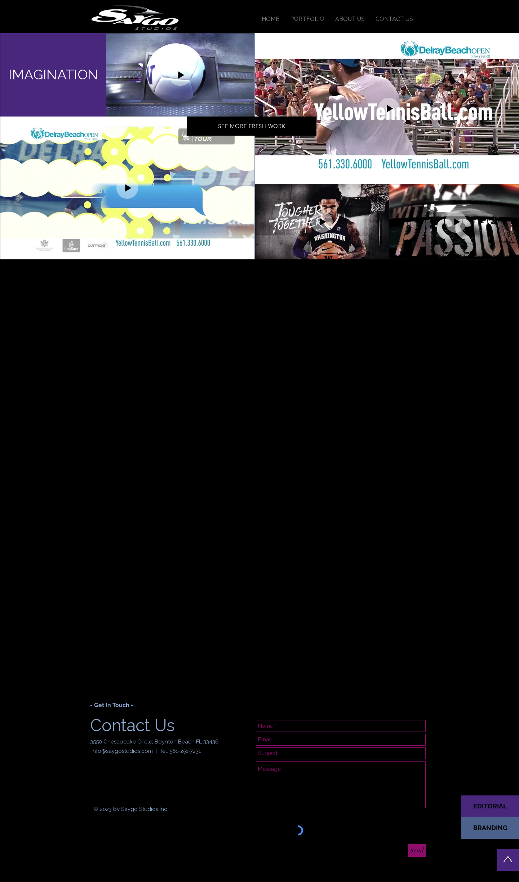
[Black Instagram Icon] (106, 778)
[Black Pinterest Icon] (131, 778)
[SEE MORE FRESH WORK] (251, 126)
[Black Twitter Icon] (119, 778)
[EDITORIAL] (490, 806)
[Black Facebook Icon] (94, 778)
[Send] (417, 850)
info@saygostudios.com (122, 751)
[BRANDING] (490, 828)
